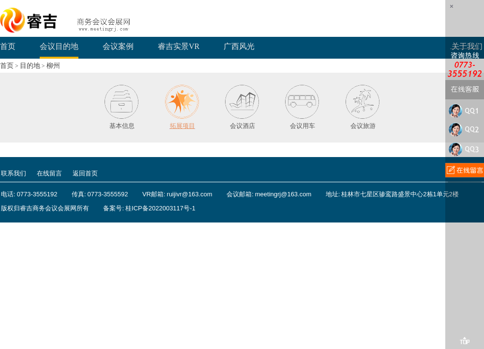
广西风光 (239, 46)
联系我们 (13, 173)
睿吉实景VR (178, 46)
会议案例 (118, 46)
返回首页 (85, 173)
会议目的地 (59, 46)
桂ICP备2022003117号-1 (160, 208)
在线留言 (49, 173)
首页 (7, 46)
